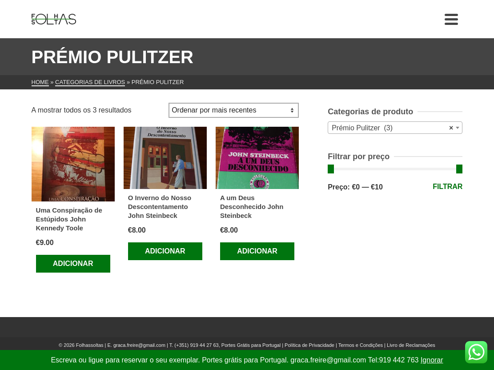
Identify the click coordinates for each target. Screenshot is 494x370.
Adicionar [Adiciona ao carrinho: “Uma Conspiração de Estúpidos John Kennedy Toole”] (73, 263)
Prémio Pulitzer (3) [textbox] (392, 128)
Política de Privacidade (309, 345)
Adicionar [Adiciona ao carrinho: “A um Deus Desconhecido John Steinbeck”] (257, 251)
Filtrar (447, 186)
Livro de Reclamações (411, 345)
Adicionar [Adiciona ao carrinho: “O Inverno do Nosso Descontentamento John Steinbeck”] (165, 251)
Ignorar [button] (432, 360)
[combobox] (395, 127)
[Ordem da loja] (234, 110)
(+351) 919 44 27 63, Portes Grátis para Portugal (228, 345)
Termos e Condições (360, 345)
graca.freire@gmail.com (139, 345)
